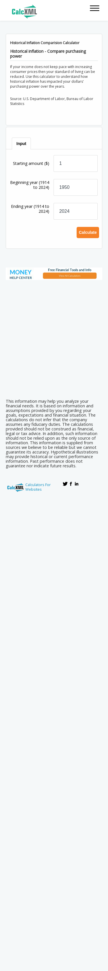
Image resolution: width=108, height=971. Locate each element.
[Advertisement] (54, 337)
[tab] (21, 144)
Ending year (30, 209)
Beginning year (29, 185)
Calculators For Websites (38, 487)
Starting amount (31, 163)
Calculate (88, 232)
